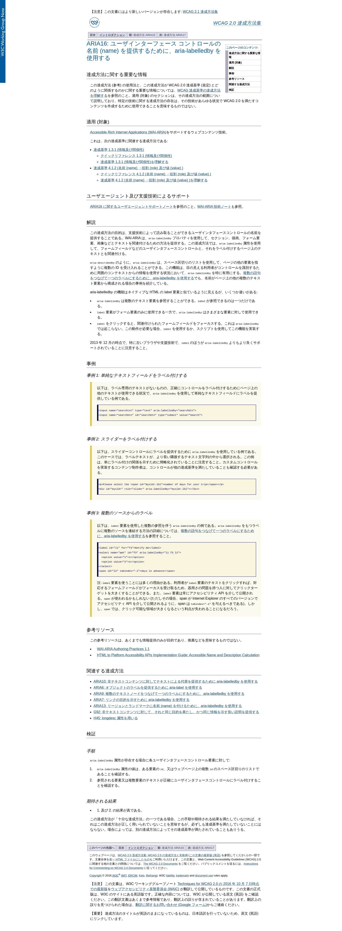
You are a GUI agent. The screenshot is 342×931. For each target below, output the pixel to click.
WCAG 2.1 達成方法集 (200, 12)
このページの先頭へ (102, 843)
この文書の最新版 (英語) (205, 851)
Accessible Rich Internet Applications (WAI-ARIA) (128, 132)
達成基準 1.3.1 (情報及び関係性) (119, 150)
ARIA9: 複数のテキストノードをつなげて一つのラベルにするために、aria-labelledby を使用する (169, 689)
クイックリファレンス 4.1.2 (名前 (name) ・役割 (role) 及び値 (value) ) (156, 174)
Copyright (95, 871)
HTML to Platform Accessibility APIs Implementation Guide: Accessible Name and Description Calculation (178, 651)
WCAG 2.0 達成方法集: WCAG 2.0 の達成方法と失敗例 (153, 851)
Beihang (151, 871)
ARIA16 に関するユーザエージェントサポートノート (131, 206)
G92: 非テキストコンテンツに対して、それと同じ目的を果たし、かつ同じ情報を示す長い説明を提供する (176, 707)
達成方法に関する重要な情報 (244, 55)
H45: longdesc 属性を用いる (116, 714)
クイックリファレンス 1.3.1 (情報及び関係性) (136, 156)
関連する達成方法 (239, 84)
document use (204, 871)
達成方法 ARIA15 (142, 35)
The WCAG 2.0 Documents (160, 859)
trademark (182, 871)
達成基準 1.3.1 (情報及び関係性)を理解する (134, 162)
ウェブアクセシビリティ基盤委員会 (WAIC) (145, 885)
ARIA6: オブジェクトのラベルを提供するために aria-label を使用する (148, 683)
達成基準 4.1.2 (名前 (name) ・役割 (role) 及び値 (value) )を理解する (154, 180)
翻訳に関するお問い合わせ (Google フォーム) (171, 900)
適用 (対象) (235, 62)
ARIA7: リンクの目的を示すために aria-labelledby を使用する (142, 695)
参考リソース (237, 78)
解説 (231, 68)
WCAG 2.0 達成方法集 (237, 23)
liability (170, 871)
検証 (231, 89)
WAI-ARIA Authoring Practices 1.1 (123, 644)
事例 (231, 73)
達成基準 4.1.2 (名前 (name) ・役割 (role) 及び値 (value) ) (138, 168)
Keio (142, 871)
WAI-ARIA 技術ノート (214, 206)
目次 (93, 35)
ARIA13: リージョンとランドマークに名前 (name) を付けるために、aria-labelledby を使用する (168, 701)
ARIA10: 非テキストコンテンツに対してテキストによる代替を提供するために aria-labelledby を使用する (176, 677)
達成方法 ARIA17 (172, 35)
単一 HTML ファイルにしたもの (129, 855)
